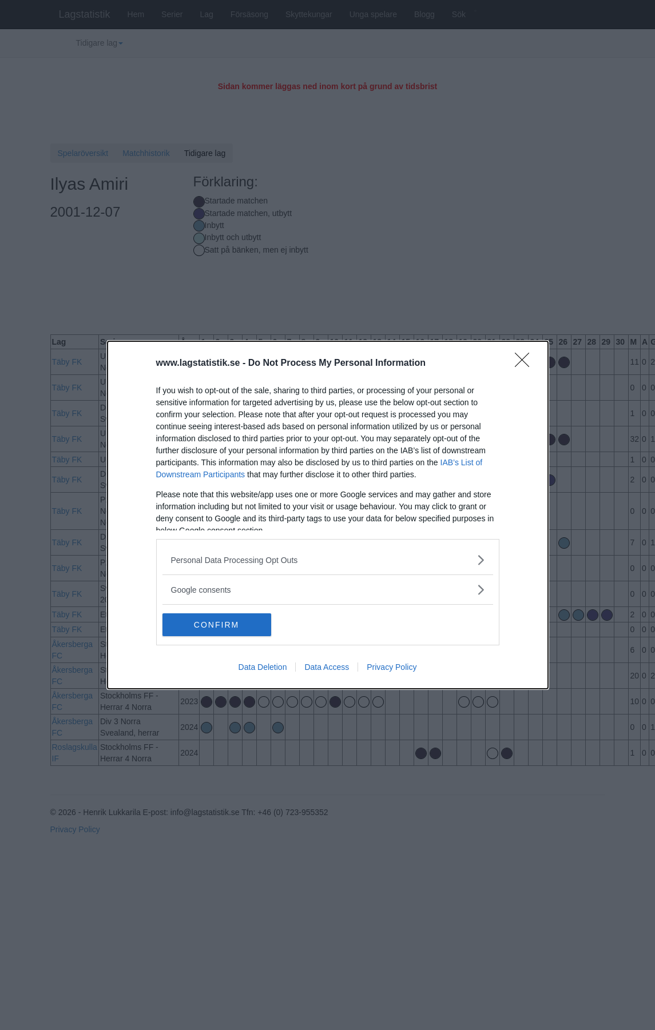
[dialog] (328, 515)
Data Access (326, 667)
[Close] (526, 363)
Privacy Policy (391, 667)
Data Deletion (263, 667)
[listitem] (328, 560)
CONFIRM (216, 624)
